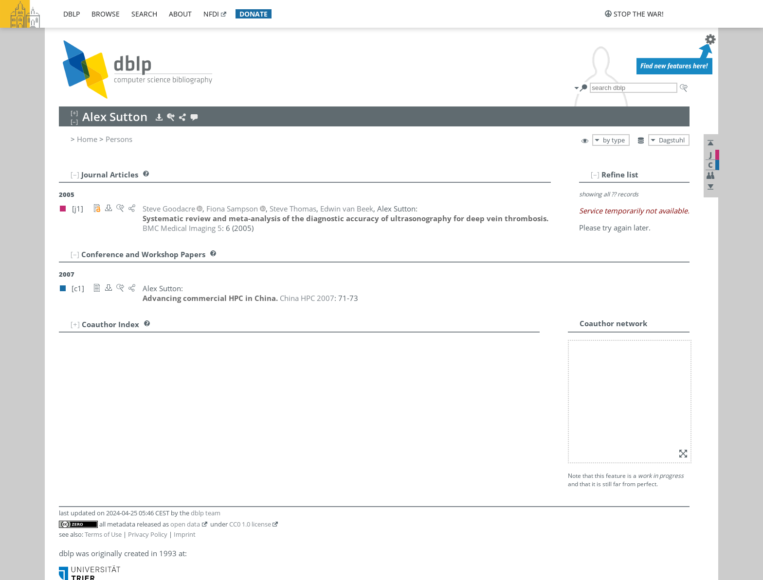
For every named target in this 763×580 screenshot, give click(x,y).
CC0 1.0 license (250, 524)
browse (105, 13)
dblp (71, 13)
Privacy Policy (147, 534)
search (144, 13)
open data (185, 524)
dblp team (205, 513)
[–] (595, 174)
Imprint (185, 534)
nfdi (211, 13)
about (180, 13)
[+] (75, 324)
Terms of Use (103, 534)
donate (253, 13)
